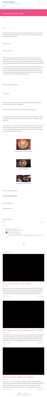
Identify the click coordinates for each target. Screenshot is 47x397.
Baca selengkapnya (40, 296)
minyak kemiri (7, 228)
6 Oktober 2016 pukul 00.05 (14, 228)
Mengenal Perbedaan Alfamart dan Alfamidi (18, 377)
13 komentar (8, 296)
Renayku (9, 231)
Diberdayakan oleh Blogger (23, 393)
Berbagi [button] (41, 222)
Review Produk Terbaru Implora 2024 (17, 283)
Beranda (4, 6)
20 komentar (8, 389)
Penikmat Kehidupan (9, 2)
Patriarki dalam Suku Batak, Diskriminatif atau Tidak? (23, 330)
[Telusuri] (39, 2)
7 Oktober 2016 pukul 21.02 (15, 231)
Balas (6, 237)
